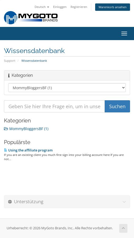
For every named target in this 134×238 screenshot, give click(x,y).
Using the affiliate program (28, 150)
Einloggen (60, 7)
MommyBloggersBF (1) (26, 128)
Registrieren (79, 7)
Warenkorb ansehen (113, 7)
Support (9, 61)
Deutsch (42, 7)
